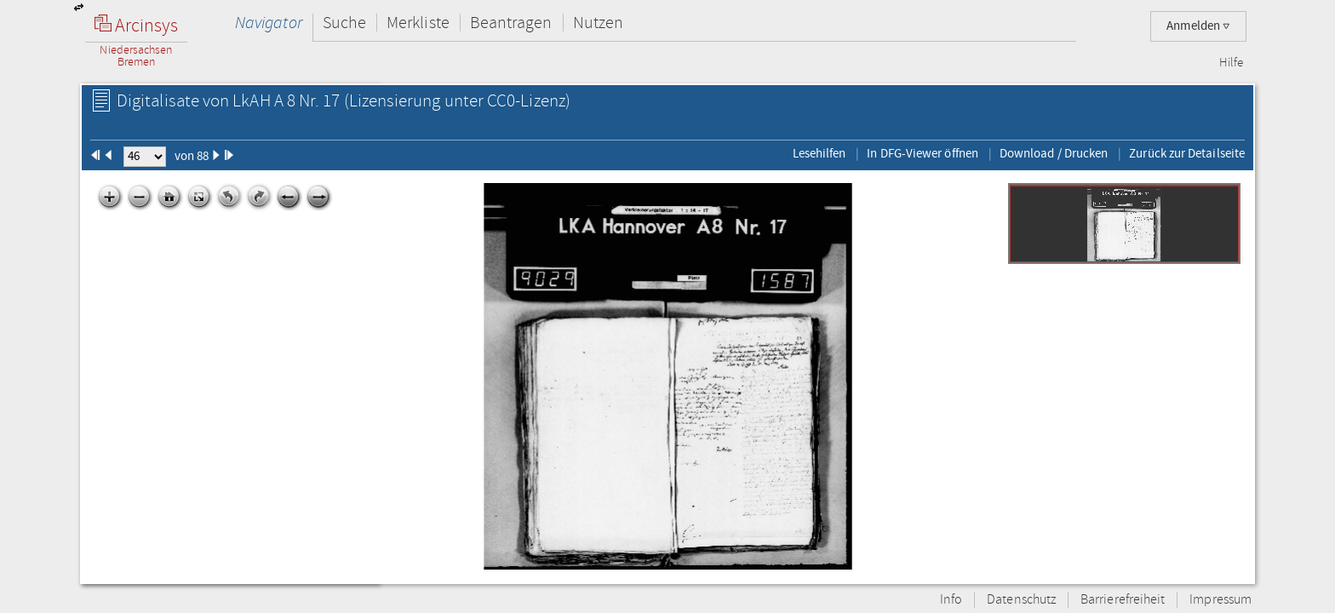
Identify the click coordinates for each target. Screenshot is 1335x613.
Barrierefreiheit (1122, 600)
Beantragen (511, 22)
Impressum (1220, 600)
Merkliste (418, 22)
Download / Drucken (1054, 153)
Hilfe (1231, 63)
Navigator (268, 22)
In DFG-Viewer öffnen (922, 153)
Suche (344, 22)
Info (951, 600)
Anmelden (1198, 26)
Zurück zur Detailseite (1187, 153)
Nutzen (598, 22)
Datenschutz (1021, 600)
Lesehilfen (819, 153)
